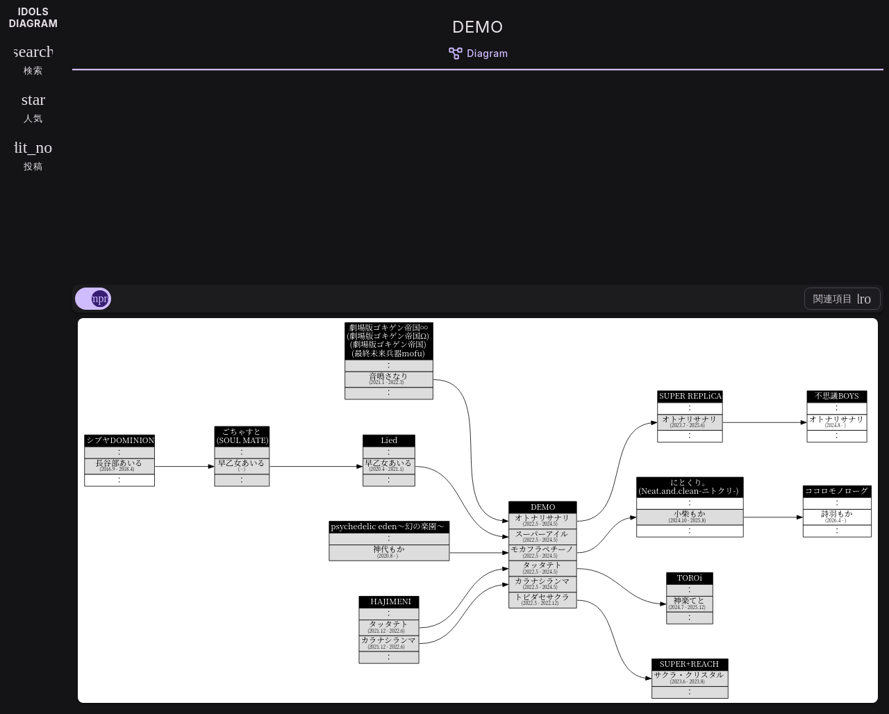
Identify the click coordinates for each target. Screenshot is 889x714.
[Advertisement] (477, 175)
